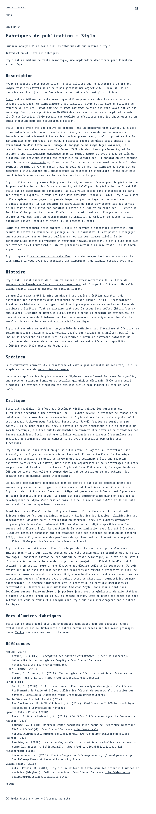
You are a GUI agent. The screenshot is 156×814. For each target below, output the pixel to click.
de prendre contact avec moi (111, 260)
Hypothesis (38, 162)
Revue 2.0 (60, 345)
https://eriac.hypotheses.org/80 (81, 694)
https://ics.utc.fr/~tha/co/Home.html (40, 664)
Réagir (10, 783)
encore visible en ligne (71, 321)
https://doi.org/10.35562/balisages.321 (93, 746)
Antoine (24, 798)
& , (53, 332)
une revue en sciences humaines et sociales (38, 380)
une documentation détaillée (50, 256)
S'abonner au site (57, 798)
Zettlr (19, 632)
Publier (99, 384)
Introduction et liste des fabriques (32, 53)
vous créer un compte (53, 369)
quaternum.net (16, 7)
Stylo (9, 99)
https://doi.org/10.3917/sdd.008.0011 (72, 677)
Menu (9, 14)
